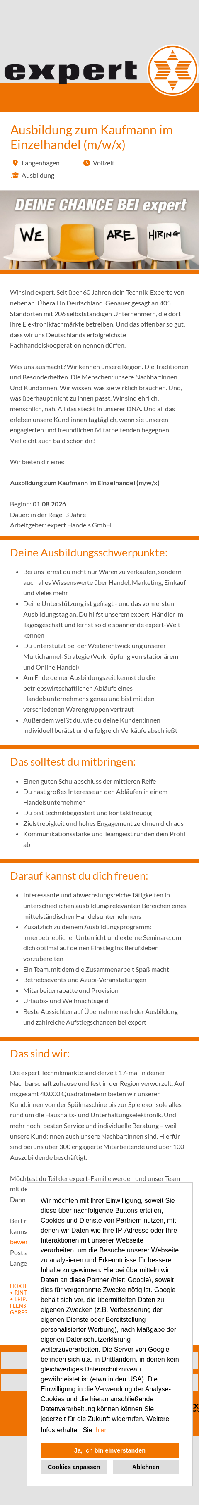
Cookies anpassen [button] (74, 1467)
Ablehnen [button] (146, 1467)
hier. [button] (101, 1429)
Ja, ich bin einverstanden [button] (110, 1450)
